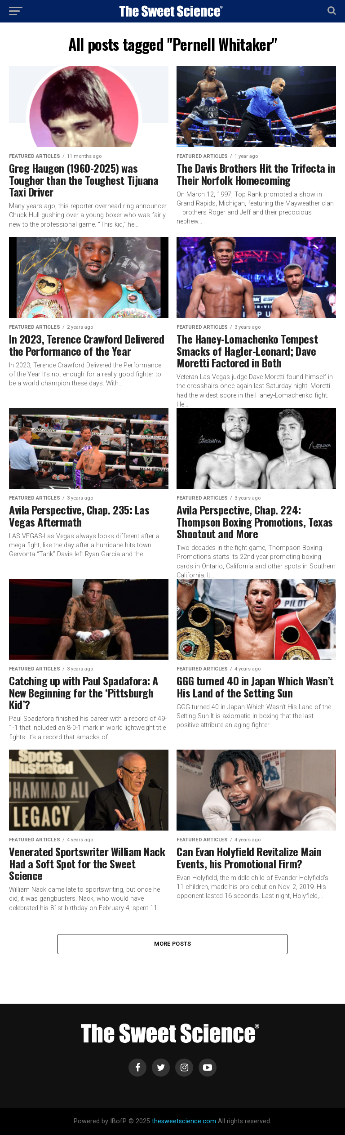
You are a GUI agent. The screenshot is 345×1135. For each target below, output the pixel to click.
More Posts (172, 943)
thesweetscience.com (184, 1121)
